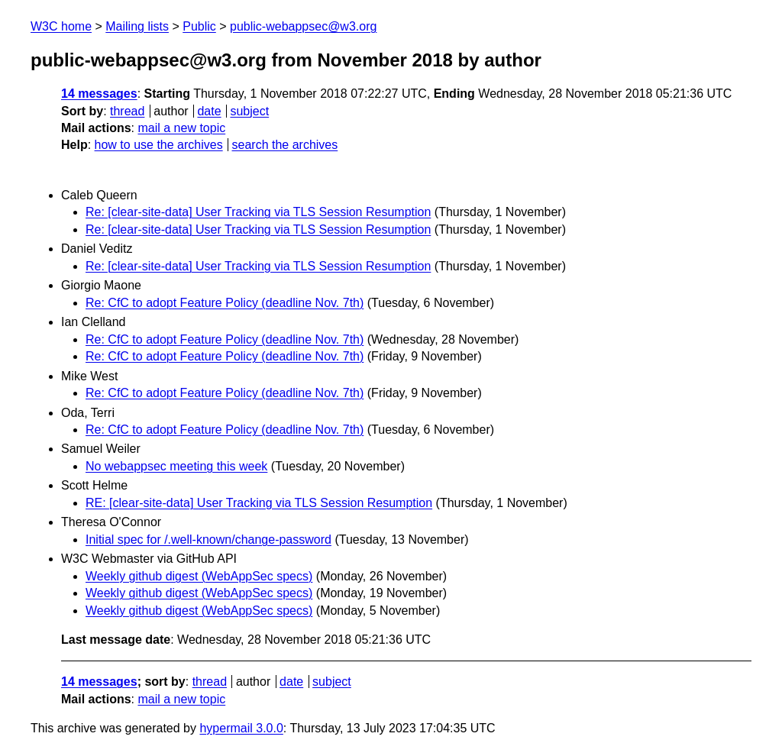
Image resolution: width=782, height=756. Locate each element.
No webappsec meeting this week (176, 466)
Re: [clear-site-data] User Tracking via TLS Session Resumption (258, 211)
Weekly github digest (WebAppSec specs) (199, 576)
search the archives (285, 144)
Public (199, 26)
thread (127, 111)
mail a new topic (181, 127)
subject (249, 111)
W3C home (61, 26)
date (209, 111)
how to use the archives (159, 144)
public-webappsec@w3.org (303, 26)
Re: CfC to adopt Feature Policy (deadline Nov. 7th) (225, 302)
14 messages (99, 93)
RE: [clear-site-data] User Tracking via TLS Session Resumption (259, 502)
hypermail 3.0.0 (241, 728)
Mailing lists (137, 26)
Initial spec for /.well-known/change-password (208, 539)
